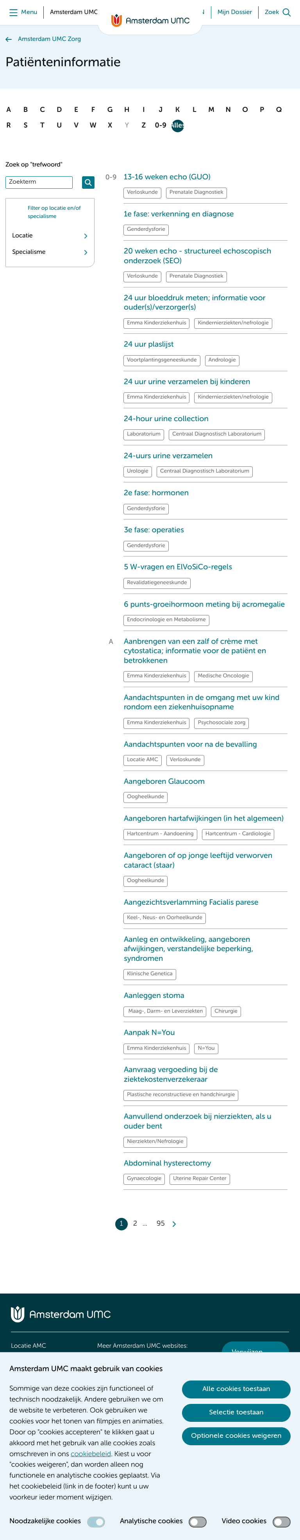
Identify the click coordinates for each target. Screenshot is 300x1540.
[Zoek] (280, 12)
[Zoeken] (88, 182)
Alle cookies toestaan (236, 1389)
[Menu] (21, 12)
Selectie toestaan (236, 1412)
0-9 (160, 125)
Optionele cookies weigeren (236, 1435)
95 (160, 1224)
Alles (177, 125)
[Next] (174, 1224)
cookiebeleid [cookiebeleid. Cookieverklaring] (91, 1454)
